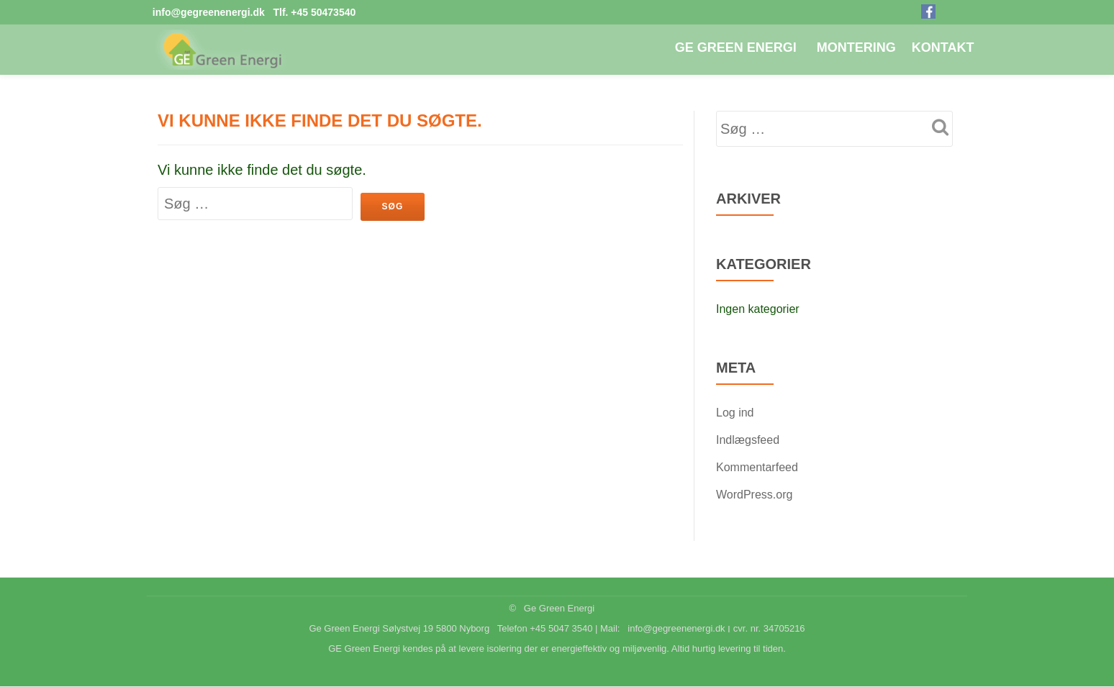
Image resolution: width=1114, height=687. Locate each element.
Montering (856, 47)
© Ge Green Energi (551, 608)
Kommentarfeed (757, 467)
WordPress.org (754, 494)
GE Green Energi (736, 47)
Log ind (735, 412)
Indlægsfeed (747, 440)
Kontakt (943, 47)
